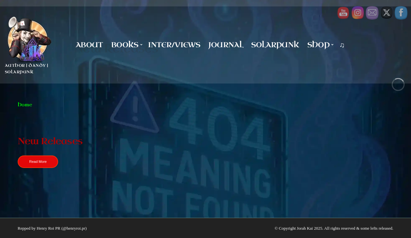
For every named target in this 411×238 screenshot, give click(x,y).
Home (25, 105)
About (89, 44)
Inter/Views (174, 44)
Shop (318, 44)
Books (124, 44)
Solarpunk (275, 44)
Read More (38, 161)
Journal (225, 44)
